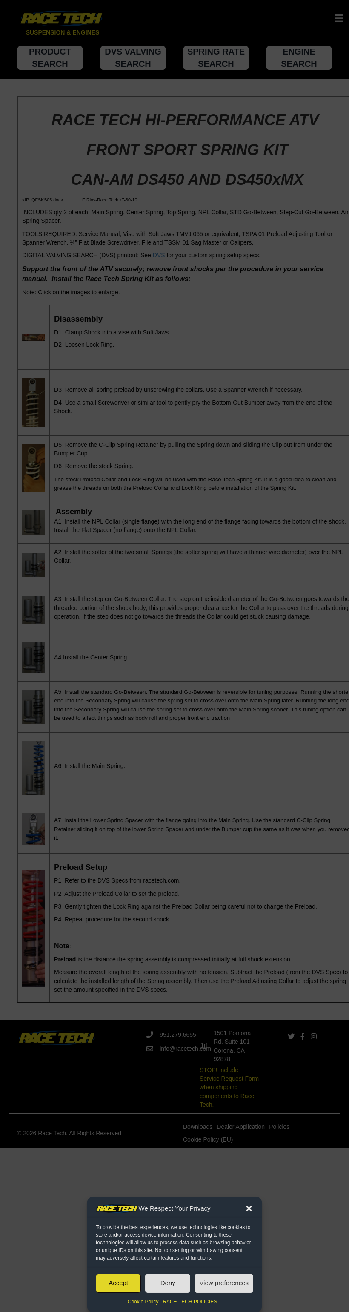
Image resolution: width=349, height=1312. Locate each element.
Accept (118, 1282)
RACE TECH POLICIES (190, 1302)
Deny (167, 1282)
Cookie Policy (143, 1302)
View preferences (224, 1282)
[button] (249, 1208)
